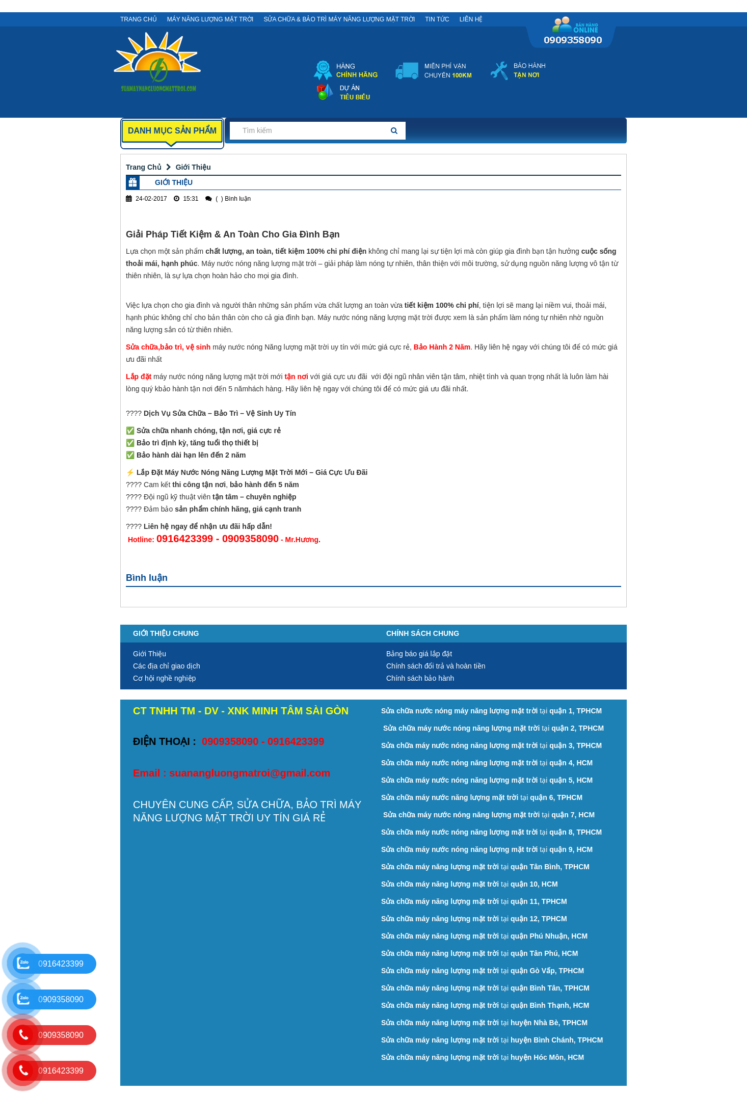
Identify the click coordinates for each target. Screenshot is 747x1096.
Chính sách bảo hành (420, 678)
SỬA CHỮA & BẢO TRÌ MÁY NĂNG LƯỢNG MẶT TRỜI (339, 19)
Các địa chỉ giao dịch (166, 666)
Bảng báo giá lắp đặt (419, 654)
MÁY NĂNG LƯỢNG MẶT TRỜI (210, 19)
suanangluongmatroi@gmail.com (249, 773)
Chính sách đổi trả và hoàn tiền (435, 666)
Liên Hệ (471, 19)
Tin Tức (437, 19)
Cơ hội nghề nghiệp (164, 678)
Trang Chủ (138, 19)
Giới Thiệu (193, 167)
